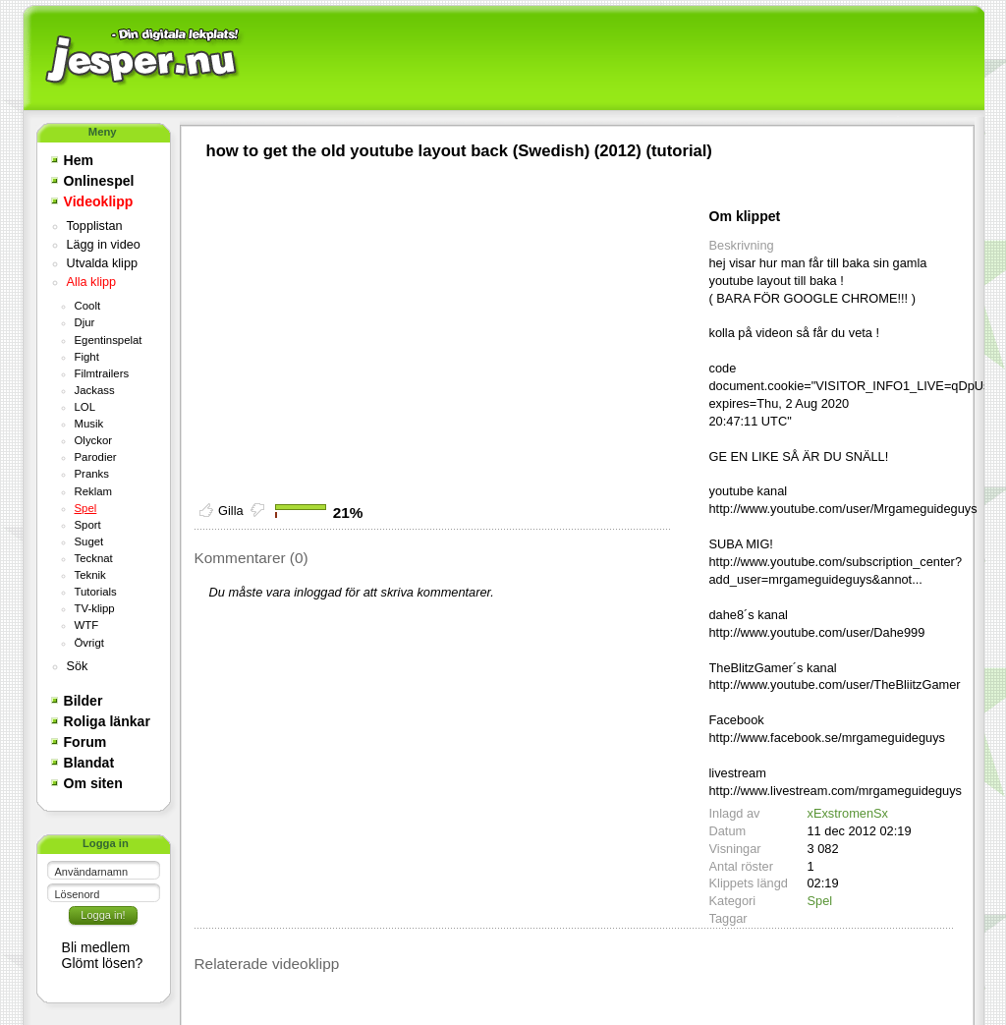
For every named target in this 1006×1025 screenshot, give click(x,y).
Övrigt (89, 643)
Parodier (96, 457)
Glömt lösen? (102, 963)
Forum (85, 742)
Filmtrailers (102, 373)
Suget (89, 541)
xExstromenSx (848, 813)
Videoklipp (99, 201)
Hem (79, 160)
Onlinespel (99, 181)
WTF (87, 625)
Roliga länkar (107, 721)
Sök (77, 666)
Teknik (90, 575)
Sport (88, 525)
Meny (102, 132)
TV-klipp (95, 608)
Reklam (94, 491)
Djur (85, 322)
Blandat (89, 762)
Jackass (95, 390)
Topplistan (95, 226)
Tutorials (96, 592)
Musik (89, 423)
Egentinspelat (108, 340)
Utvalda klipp (102, 263)
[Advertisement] (612, 59)
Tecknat (94, 558)
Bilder (83, 701)
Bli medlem (96, 947)
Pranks (92, 474)
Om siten (93, 783)
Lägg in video (103, 245)
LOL (85, 407)
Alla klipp (92, 282)
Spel (86, 508)
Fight (87, 357)
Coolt (88, 306)
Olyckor (94, 440)
